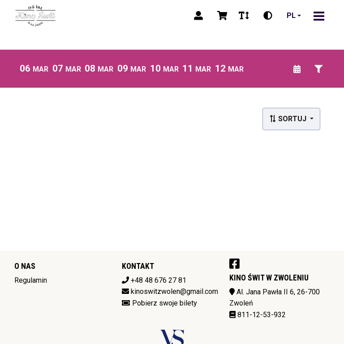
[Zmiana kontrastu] (268, 16)
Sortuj (288, 119)
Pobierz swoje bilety (164, 303)
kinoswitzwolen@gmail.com (174, 291)
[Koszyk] (221, 15)
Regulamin (30, 280)
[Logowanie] (198, 15)
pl (291, 15)
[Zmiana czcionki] (244, 16)
